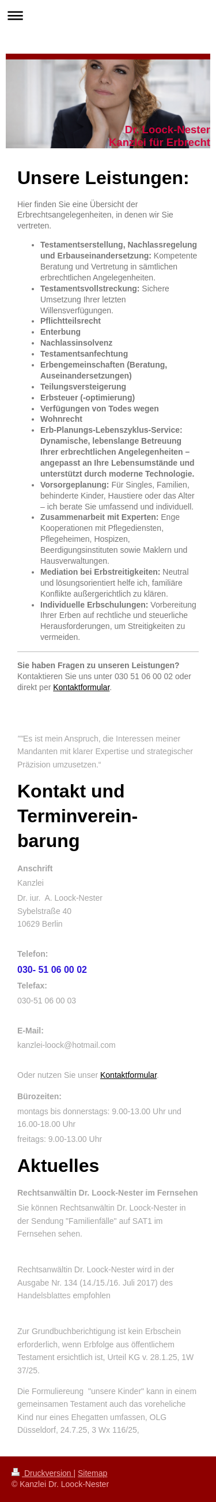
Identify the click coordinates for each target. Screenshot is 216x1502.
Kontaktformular (81, 687)
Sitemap (92, 1473)
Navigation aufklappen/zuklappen (108, 15)
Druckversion (42, 1473)
